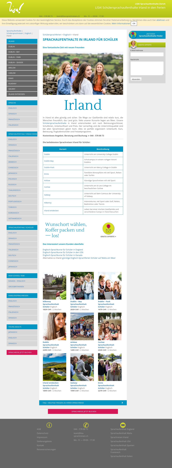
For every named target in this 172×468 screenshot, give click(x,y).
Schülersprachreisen (15, 33)
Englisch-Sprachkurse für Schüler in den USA (63, 252)
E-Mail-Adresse (136, 50)
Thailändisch (14, 190)
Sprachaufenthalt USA (121, 441)
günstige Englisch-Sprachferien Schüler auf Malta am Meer (88, 258)
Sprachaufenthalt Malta (121, 433)
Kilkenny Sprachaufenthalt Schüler (51, 304)
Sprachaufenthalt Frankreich (118, 451)
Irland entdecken (51, 210)
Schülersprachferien (52, 34)
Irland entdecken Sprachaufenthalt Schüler (51, 385)
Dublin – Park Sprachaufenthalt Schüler (106, 304)
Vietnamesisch (15, 218)
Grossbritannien (16, 286)
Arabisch (12, 162)
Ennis (46, 174)
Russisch (12, 184)
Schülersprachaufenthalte (54, 123)
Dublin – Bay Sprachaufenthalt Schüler (78, 304)
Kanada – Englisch (16, 281)
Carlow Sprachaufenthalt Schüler (106, 345)
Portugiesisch (15, 201)
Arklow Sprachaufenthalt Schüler (78, 345)
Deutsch (12, 196)
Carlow (47, 187)
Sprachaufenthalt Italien (122, 456)
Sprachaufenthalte (14, 31)
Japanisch (12, 173)
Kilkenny (47, 202)
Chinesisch (13, 167)
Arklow (47, 180)
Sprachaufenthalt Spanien (122, 445)
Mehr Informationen (121, 23)
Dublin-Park (49, 167)
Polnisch (12, 179)
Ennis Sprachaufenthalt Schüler (106, 385)
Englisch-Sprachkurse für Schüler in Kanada (62, 255)
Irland (11, 41)
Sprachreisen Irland (119, 437)
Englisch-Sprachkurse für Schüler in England (63, 249)
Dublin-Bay (49, 161)
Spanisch (12, 114)
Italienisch (13, 125)
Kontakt (40, 445)
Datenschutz (42, 433)
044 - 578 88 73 (97, 135)
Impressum (42, 437)
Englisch (28, 33)
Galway (47, 195)
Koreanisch (13, 213)
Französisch (14, 119)
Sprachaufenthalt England (122, 429)
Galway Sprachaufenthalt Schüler (78, 385)
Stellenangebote (44, 441)
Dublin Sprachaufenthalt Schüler (51, 345)
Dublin (47, 154)
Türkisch (12, 207)
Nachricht (134, 59)
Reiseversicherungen (46, 449)
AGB (39, 429)
